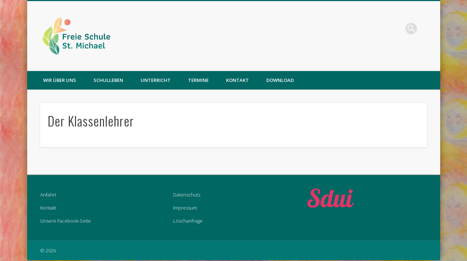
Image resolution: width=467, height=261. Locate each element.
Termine (198, 80)
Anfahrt (48, 194)
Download (280, 80)
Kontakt (237, 80)
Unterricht (156, 80)
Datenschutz (187, 194)
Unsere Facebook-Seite (65, 221)
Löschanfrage (188, 221)
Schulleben (108, 80)
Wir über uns (59, 80)
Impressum (185, 207)
